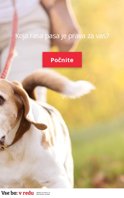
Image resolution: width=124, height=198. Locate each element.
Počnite (62, 60)
